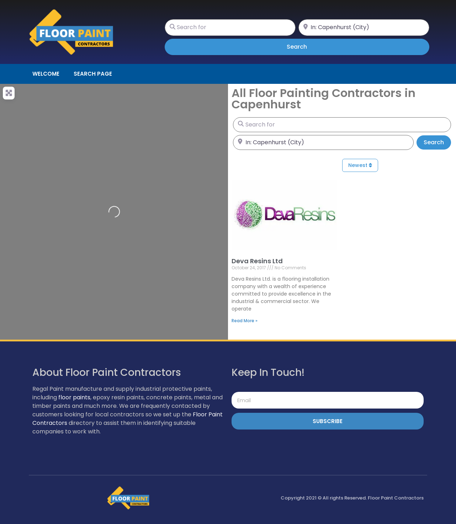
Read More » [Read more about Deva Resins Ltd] (245, 321)
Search (307, 46)
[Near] (363, 27)
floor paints (74, 397)
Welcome (45, 73)
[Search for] (230, 27)
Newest (360, 165)
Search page (93, 73)
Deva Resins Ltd (257, 260)
